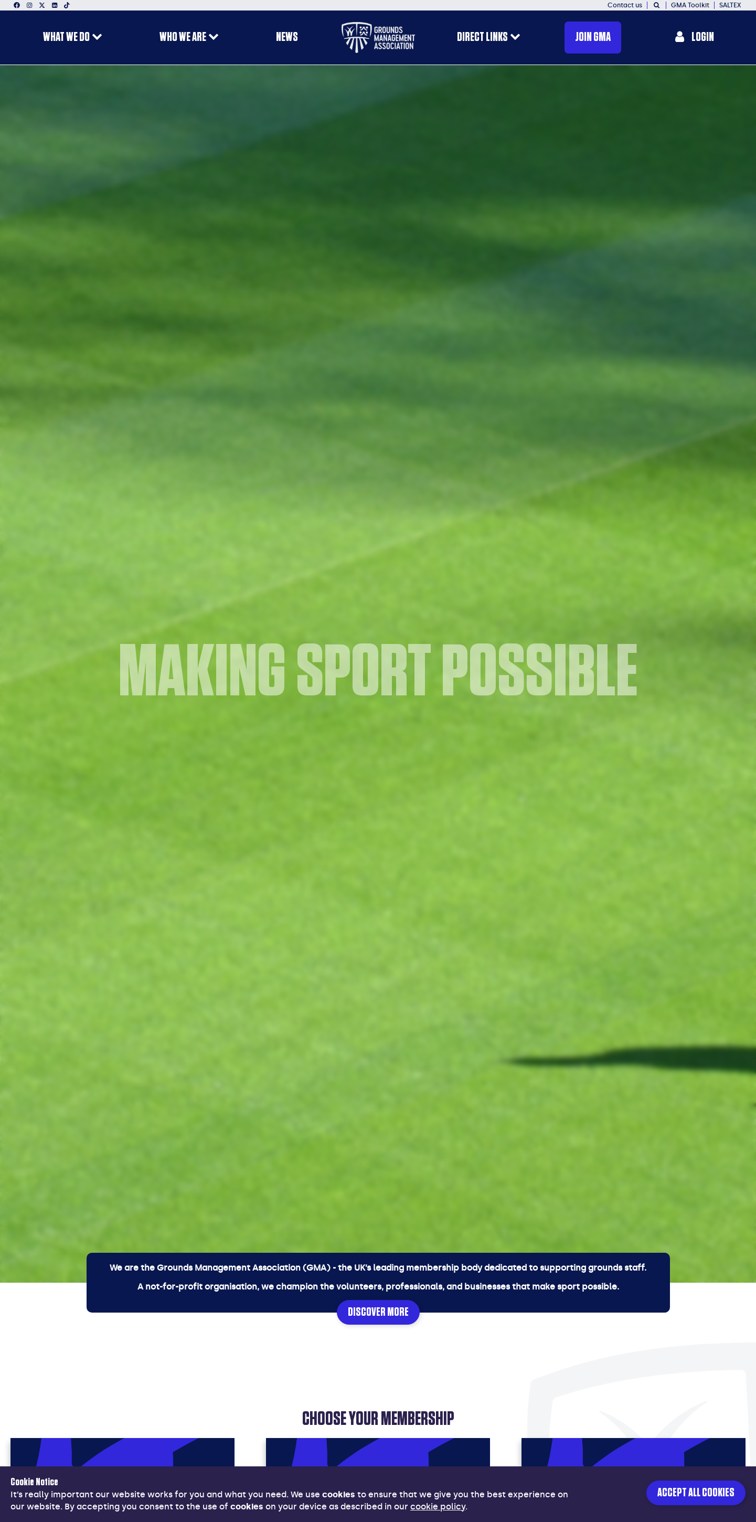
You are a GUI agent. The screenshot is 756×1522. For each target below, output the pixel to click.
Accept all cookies (695, 1493)
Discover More (378, 1312)
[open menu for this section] (97, 38)
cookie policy (437, 1507)
